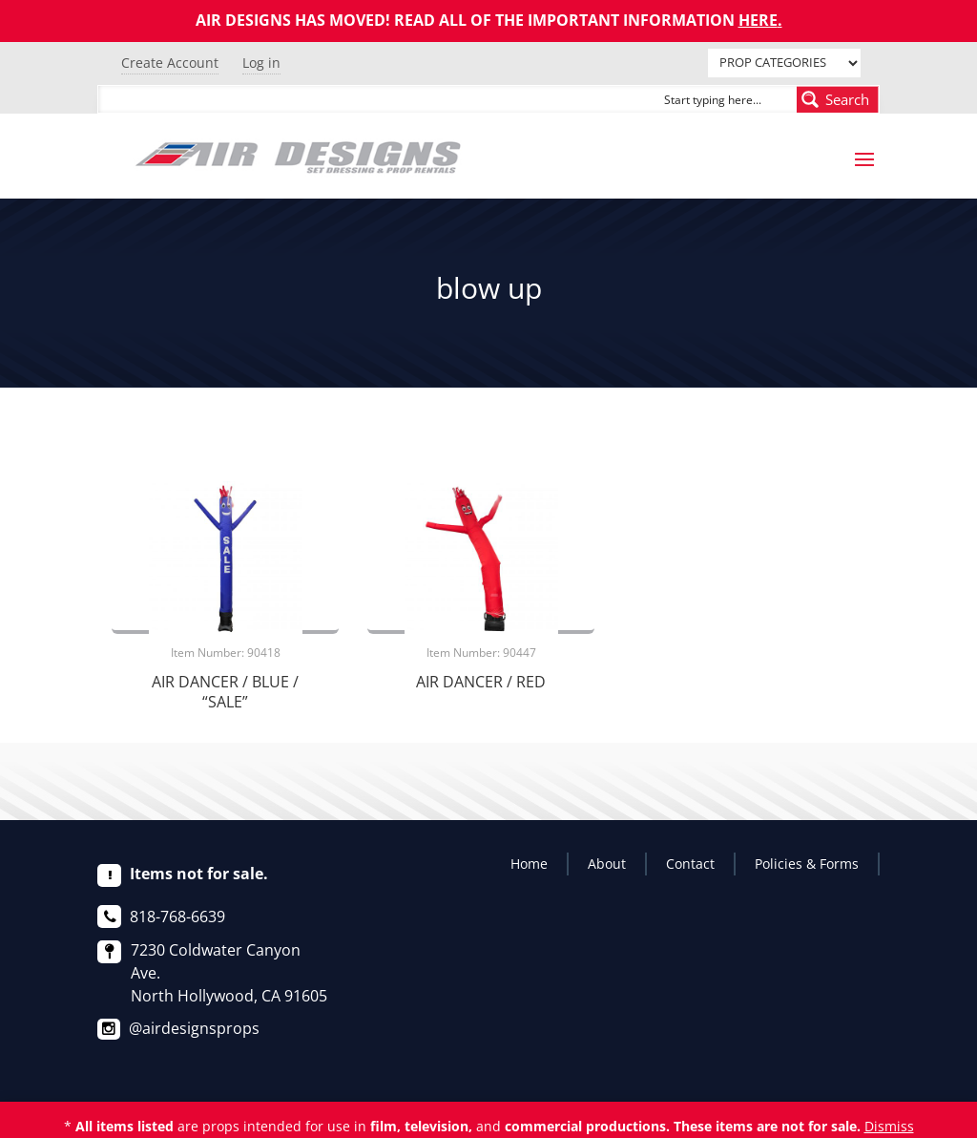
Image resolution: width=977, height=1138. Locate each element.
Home (529, 863)
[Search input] (726, 99)
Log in (261, 62)
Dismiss (889, 1126)
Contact (690, 863)
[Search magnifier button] (838, 99)
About (607, 863)
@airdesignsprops (194, 1028)
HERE (758, 20)
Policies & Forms (807, 863)
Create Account (169, 62)
